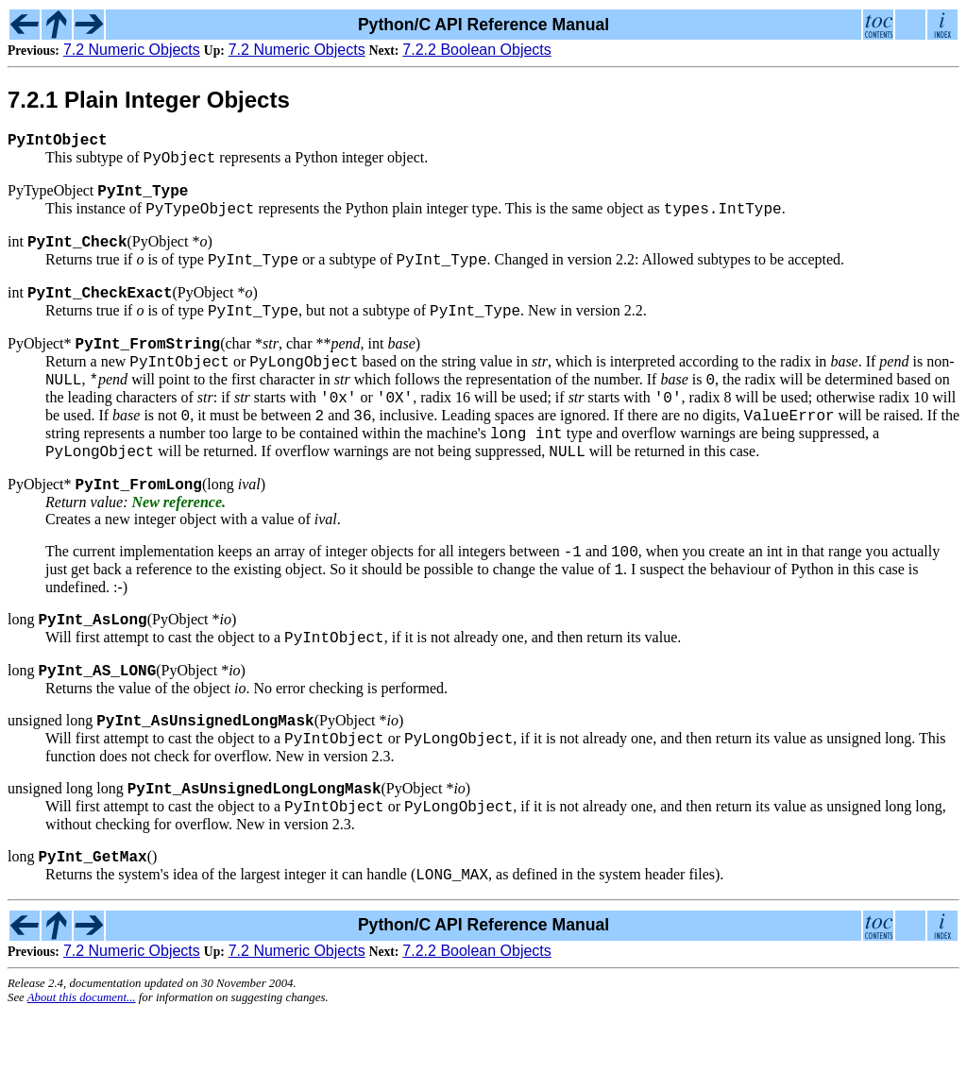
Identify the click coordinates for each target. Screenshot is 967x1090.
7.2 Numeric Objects (131, 50)
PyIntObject (58, 142)
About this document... (81, 1074)
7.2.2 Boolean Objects (476, 50)
